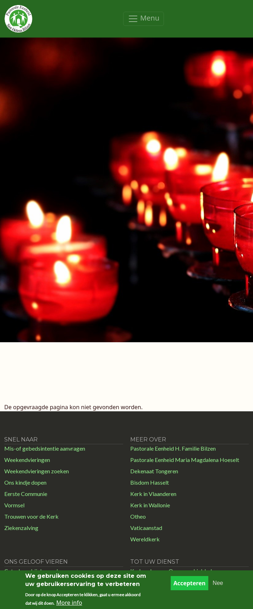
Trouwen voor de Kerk (31, 516)
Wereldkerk (145, 539)
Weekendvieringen (27, 459)
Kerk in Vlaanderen (153, 493)
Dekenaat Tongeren (154, 471)
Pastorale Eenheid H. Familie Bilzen (173, 448)
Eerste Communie (25, 493)
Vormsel (14, 505)
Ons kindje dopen (25, 482)
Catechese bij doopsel (31, 571)
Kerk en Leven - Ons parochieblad (171, 571)
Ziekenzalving (21, 527)
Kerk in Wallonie (150, 505)
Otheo (138, 516)
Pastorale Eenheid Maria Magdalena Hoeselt (184, 459)
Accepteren (190, 587)
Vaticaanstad (146, 527)
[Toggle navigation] (143, 19)
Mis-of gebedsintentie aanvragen (44, 448)
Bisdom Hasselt (149, 482)
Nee (218, 586)
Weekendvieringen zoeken (36, 471)
